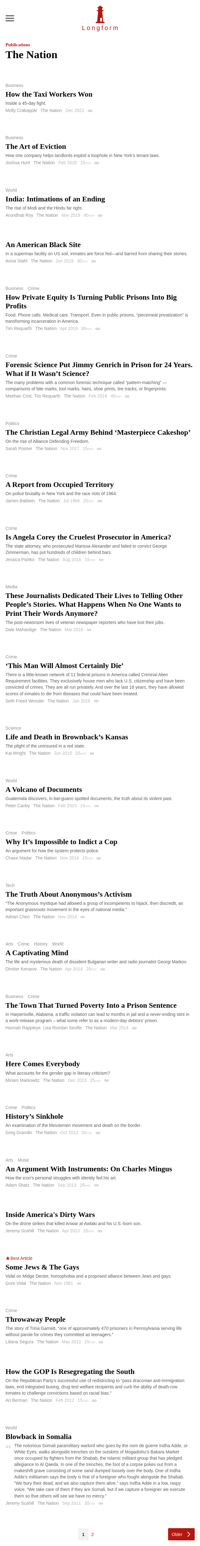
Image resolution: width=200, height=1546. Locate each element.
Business (14, 85)
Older (177, 1534)
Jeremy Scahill (20, 1230)
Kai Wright (16, 753)
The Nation (51, 110)
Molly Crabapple (21, 110)
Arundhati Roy (19, 215)
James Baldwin (20, 500)
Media (12, 587)
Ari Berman (17, 1400)
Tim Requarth (19, 328)
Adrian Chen (18, 916)
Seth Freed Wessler (25, 700)
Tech (10, 885)
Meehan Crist (19, 395)
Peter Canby (18, 805)
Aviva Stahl (17, 260)
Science (13, 728)
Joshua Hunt (18, 162)
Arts (9, 944)
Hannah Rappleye (23, 1027)
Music (23, 1160)
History (41, 944)
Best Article (22, 1258)
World (11, 190)
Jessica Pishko (20, 559)
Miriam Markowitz (23, 1080)
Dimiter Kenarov (21, 968)
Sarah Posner (19, 448)
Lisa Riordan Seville (62, 1027)
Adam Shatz (17, 1185)
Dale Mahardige (21, 629)
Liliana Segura (20, 1341)
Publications (18, 44)
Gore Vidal (16, 1283)
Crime (33, 288)
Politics (12, 423)
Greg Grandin (19, 1132)
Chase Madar (19, 857)
